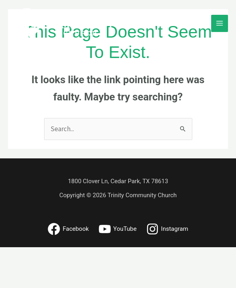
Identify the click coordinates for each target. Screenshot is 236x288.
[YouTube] (117, 229)
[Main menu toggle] (219, 23)
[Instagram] (167, 229)
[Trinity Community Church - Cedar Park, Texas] (63, 23)
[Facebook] (68, 229)
